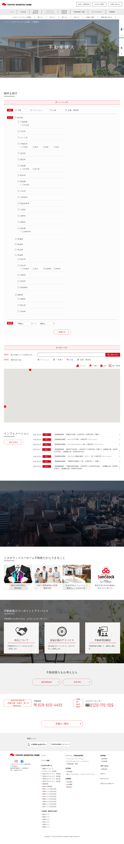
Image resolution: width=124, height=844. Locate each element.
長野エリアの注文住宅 (49, 799)
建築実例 (45, 784)
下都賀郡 (24, 122)
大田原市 (24, 197)
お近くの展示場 (83, 4)
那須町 (26, 185)
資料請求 (104, 769)
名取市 (23, 275)
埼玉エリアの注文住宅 (49, 796)
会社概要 (69, 784)
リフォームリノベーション (50, 12)
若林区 (58, 268)
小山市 (23, 191)
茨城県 (20, 239)
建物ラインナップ (48, 768)
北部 (57, 147)
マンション (37, 110)
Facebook (22, 761)
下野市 (23, 209)
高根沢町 (27, 231)
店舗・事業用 (73, 110)
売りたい (52, 17)
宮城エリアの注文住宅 (49, 801)
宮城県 (20, 255)
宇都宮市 (24, 144)
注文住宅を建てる (46, 765)
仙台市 (23, 265)
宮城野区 (48, 268)
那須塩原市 (25, 203)
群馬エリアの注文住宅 (49, 794)
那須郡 (23, 181)
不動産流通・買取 (79, 12)
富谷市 (23, 259)
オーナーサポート (96, 12)
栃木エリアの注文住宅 (49, 789)
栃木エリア (46, 814)
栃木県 (20, 117)
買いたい (40, 17)
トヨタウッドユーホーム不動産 (21, 17)
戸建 (19, 110)
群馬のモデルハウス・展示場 (51, 779)
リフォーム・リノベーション (75, 759)
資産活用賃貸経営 (64, 12)
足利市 (23, 153)
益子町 (37, 169)
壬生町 (26, 125)
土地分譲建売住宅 (35, 12)
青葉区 (26, 268)
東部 (26, 147)
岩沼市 (23, 281)
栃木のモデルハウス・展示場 (51, 774)
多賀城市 (24, 287)
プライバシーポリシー (107, 783)
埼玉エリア (46, 822)
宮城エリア (46, 824)
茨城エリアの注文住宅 (49, 791)
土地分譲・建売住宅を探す (49, 811)
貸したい (64, 17)
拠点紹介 (69, 787)
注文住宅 (23, 12)
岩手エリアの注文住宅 (49, 806)
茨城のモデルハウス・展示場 (51, 776)
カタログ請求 (99, 4)
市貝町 (26, 169)
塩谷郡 (23, 228)
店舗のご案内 (90, 17)
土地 (54, 110)
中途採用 (104, 761)
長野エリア (46, 827)
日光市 (23, 131)
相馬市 (23, 299)
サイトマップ (104, 778)
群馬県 (20, 244)
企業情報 (112, 12)
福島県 (20, 295)
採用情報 (103, 755)
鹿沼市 (23, 159)
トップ (11, 12)
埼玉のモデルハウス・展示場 (51, 781)
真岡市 (23, 222)
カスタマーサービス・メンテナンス (78, 761)
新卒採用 (104, 759)
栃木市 (23, 175)
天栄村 (23, 311)
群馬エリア (46, 817)
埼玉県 (20, 250)
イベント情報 (45, 760)
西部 (36, 147)
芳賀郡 (23, 166)
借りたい (77, 17)
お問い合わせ (115, 4)
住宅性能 (69, 771)
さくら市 (24, 137)
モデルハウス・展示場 (49, 771)
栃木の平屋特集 (47, 786)
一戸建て (59, 360)
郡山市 (23, 305)
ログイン (103, 774)
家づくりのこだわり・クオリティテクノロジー (81, 774)
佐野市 (23, 216)
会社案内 (69, 782)
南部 (47, 147)
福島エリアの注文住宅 (49, 804)
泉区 (36, 268)
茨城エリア (46, 819)
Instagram (16, 761)
